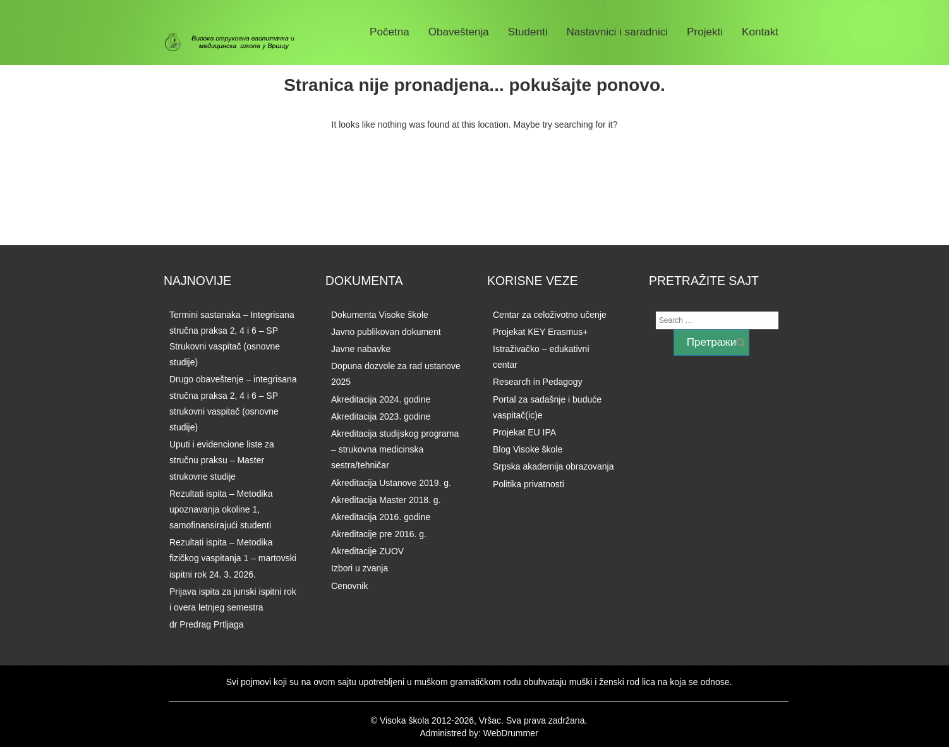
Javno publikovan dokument (386, 332)
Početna (389, 32)
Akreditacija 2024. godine (380, 399)
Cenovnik (349, 586)
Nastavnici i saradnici (617, 32)
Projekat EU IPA (524, 432)
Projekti (705, 32)
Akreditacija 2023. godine (380, 416)
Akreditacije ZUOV (367, 551)
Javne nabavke (360, 349)
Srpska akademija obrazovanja (553, 466)
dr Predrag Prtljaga (206, 624)
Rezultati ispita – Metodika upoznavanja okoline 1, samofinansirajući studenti (220, 509)
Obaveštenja (458, 32)
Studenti (528, 32)
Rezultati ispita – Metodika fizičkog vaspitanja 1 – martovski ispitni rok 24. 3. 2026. (232, 558)
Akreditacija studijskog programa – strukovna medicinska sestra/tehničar (395, 449)
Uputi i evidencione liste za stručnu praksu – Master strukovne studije (221, 460)
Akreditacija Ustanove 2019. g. (391, 483)
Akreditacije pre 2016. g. (378, 534)
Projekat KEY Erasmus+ (540, 332)
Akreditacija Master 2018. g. (386, 500)
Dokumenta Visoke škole (379, 315)
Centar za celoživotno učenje (550, 315)
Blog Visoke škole (527, 449)
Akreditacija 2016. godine (380, 517)
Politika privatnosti (528, 484)
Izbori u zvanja (359, 568)
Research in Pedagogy (538, 382)
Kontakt (760, 32)
